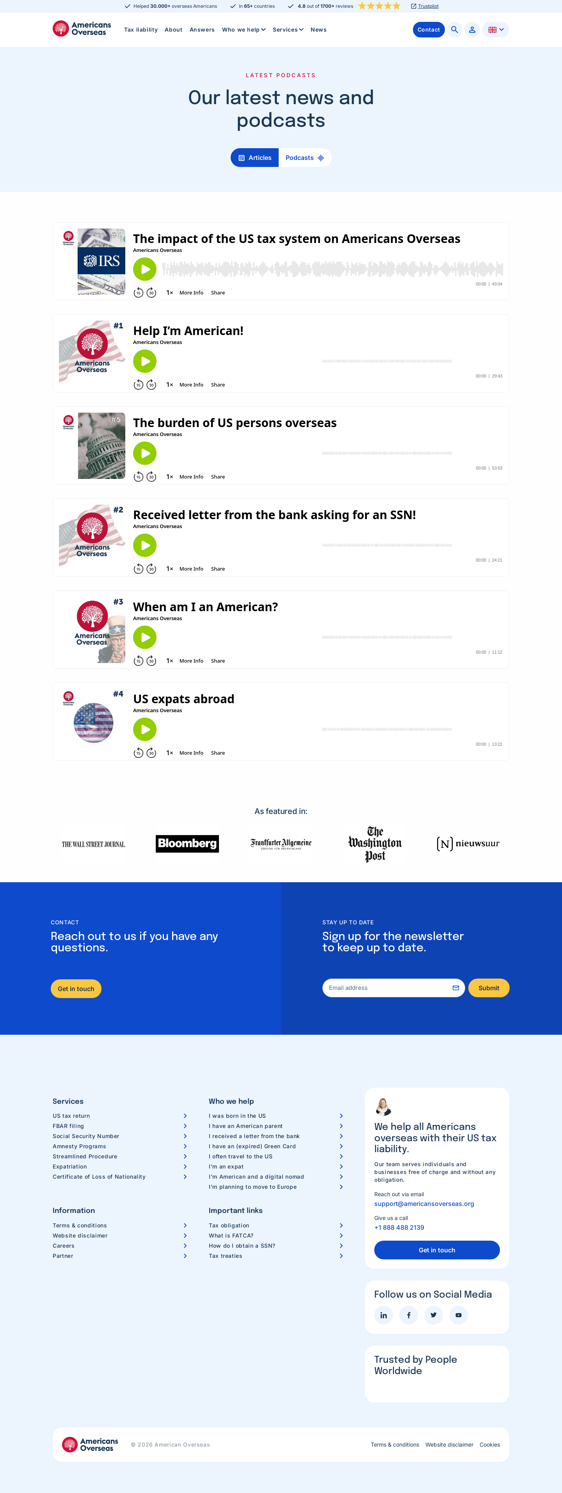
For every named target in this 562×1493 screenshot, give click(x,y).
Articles (260, 157)
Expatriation (70, 1166)
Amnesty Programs (79, 1146)
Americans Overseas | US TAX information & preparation (82, 28)
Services (289, 30)
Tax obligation (229, 1225)
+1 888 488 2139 (399, 1227)
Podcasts (300, 157)
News (319, 29)
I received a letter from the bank (254, 1136)
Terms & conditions (80, 1225)
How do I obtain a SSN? (242, 1245)
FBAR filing (68, 1125)
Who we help (244, 30)
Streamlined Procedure (85, 1156)
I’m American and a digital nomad (256, 1176)
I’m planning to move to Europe (253, 1186)
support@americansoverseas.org (424, 1204)
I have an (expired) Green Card (252, 1146)
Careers (64, 1245)
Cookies (490, 1444)
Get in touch (76, 989)
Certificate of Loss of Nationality (99, 1176)
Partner (63, 1255)
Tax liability (141, 29)
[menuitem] (141, 29)
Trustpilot (428, 6)
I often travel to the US (240, 1156)
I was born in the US (237, 1115)
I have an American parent (246, 1125)
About (173, 29)
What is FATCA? (231, 1235)
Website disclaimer (80, 1235)
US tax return (71, 1115)
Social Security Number (86, 1136)
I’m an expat (226, 1166)
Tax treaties (226, 1255)
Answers (202, 29)
